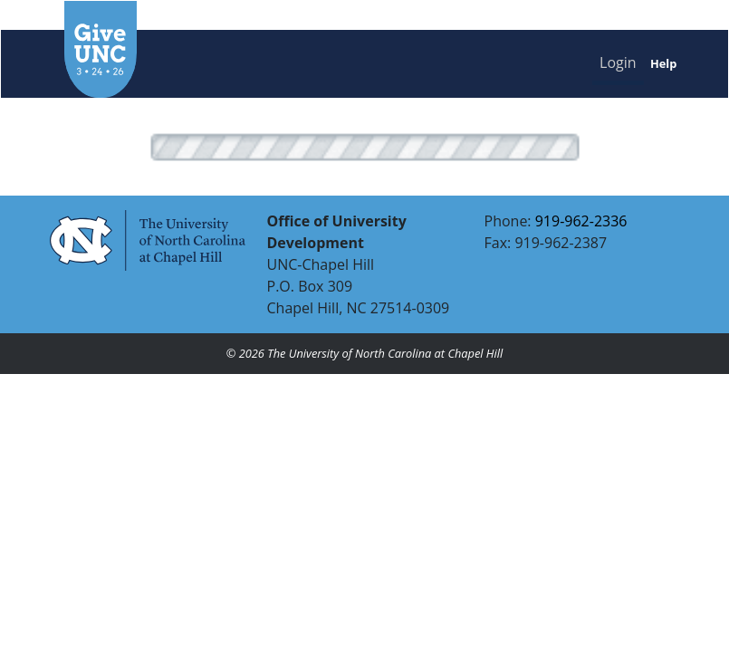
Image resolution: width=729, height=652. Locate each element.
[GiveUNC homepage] (202, 49)
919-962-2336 (581, 221)
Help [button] (663, 63)
